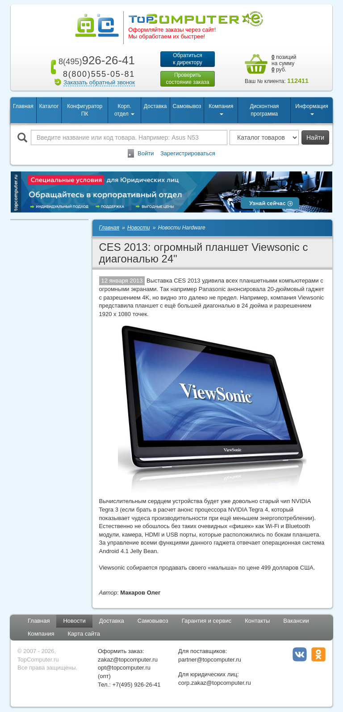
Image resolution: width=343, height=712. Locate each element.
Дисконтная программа (264, 111)
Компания (41, 634)
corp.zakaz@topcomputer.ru (214, 683)
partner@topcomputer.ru (209, 660)
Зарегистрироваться (187, 154)
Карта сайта (84, 634)
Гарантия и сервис (207, 621)
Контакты (257, 621)
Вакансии (296, 621)
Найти (315, 138)
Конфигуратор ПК (84, 111)
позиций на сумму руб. (284, 63)
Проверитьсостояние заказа (187, 79)
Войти (146, 154)
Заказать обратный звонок (99, 82)
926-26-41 (95, 60)
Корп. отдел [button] (124, 111)
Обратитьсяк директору (187, 59)
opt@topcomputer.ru (124, 669)
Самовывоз (187, 107)
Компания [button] (221, 110)
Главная (23, 107)
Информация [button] (311, 110)
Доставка (155, 107)
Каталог (49, 107)
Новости (74, 621)
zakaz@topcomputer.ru (128, 660)
